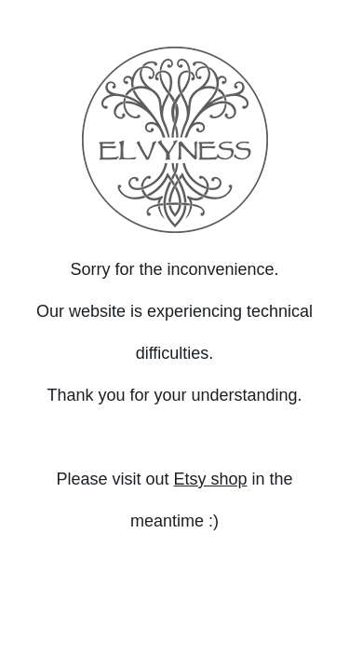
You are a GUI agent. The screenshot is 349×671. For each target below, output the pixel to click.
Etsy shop (210, 479)
